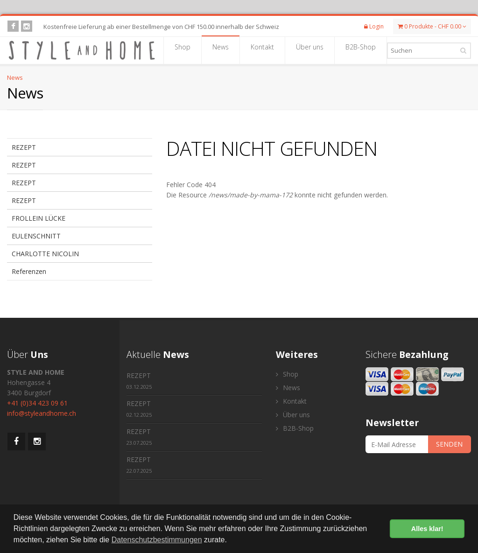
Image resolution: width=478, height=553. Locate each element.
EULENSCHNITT (36, 235)
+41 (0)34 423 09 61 (37, 403)
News (220, 49)
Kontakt (262, 49)
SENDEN (449, 444)
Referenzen (29, 271)
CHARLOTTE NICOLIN (45, 253)
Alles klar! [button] (427, 528)
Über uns (309, 49)
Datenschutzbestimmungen (157, 540)
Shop (182, 49)
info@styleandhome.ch (41, 413)
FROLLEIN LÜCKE (38, 218)
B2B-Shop (360, 49)
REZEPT (24, 147)
